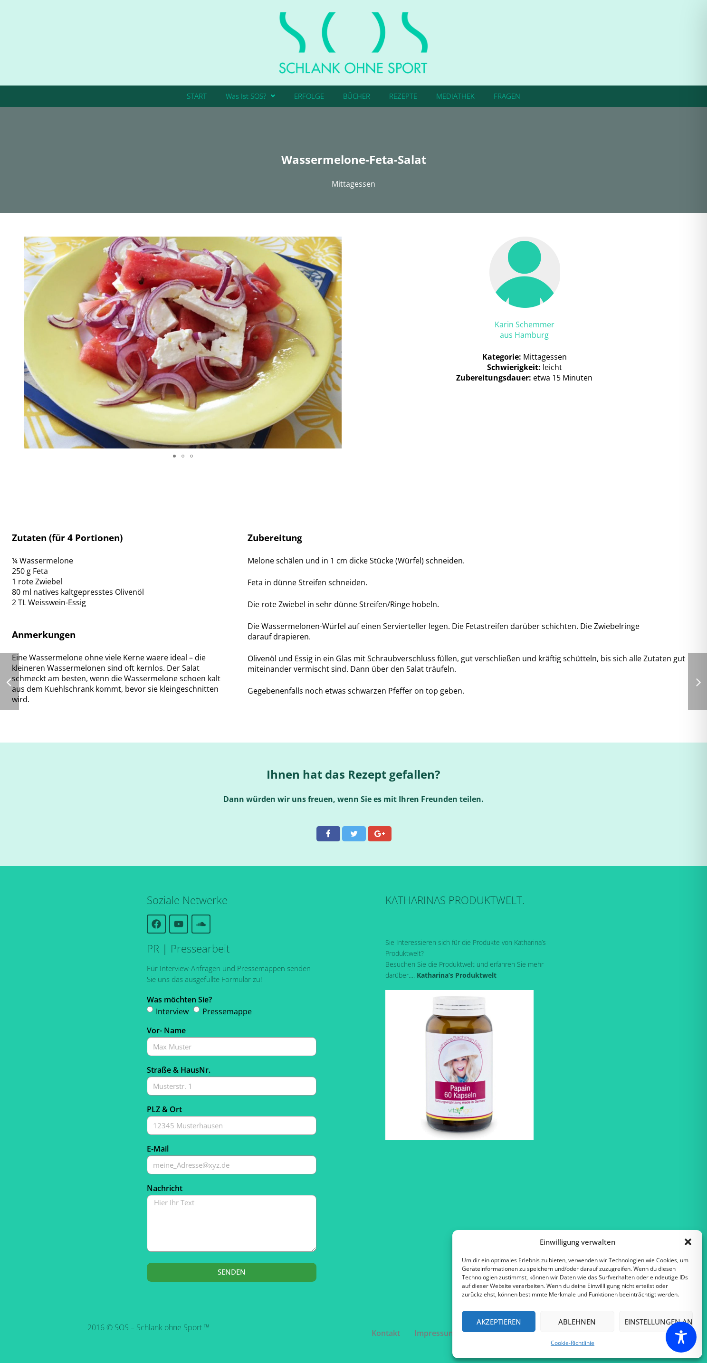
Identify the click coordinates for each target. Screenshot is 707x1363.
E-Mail (158, 1149)
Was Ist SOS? (250, 96)
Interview (172, 1011)
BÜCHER (356, 96)
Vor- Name (166, 1030)
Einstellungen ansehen (658, 1321)
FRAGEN (507, 96)
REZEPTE (403, 96)
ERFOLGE (309, 96)
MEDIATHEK (455, 96)
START (197, 96)
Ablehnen (577, 1321)
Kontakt (386, 1333)
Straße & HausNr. (178, 1070)
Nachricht (164, 1188)
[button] (688, 1242)
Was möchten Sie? (179, 999)
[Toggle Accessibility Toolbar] (681, 1337)
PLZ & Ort (164, 1109)
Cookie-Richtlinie (572, 1343)
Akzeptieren (499, 1321)
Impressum (435, 1333)
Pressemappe (227, 1011)
